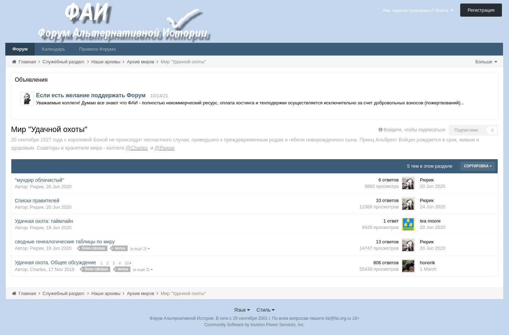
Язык (242, 310)
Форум (20, 49)
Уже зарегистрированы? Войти (418, 10)
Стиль (266, 310)
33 (128, 263)
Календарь (53, 49)
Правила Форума (97, 49)
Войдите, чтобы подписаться (414, 129)
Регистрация (481, 10)
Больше (486, 61)
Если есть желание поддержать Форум (91, 95)
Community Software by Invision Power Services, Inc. (254, 324)
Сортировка (478, 166)
